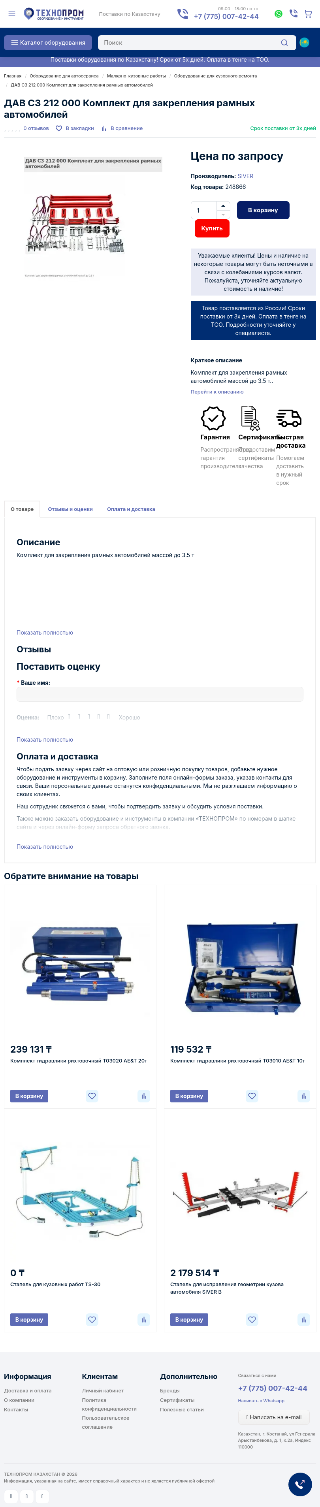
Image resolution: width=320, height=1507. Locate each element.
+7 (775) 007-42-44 (273, 1388)
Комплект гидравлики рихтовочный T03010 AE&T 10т (237, 1060)
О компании (19, 1400)
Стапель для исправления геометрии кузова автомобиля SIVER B (227, 1288)
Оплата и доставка (131, 509)
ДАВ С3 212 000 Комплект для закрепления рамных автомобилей (82, 85)
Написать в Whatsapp (261, 1400)
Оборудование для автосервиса (64, 76)
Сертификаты (177, 1400)
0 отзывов (36, 128)
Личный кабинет (103, 1390)
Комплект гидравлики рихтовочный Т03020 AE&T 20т (78, 1060)
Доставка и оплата (28, 1390)
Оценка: (28, 717)
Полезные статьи (182, 1409)
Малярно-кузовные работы (136, 76)
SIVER (245, 176)
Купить (212, 228)
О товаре (22, 509)
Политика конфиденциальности (109, 1404)
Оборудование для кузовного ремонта (215, 76)
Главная (12, 76)
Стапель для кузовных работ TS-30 (55, 1284)
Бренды (170, 1390)
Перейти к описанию (217, 391)
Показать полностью (45, 632)
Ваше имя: (35, 682)
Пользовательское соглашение (106, 1422)
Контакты (16, 1409)
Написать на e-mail (274, 1417)
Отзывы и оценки (70, 509)
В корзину (263, 210)
